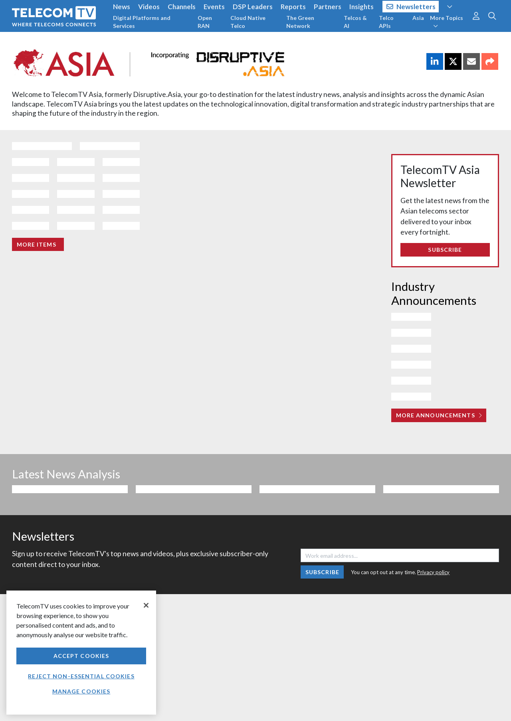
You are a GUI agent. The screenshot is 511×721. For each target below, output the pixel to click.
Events (214, 6)
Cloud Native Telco (247, 21)
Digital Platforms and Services (141, 21)
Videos (149, 6)
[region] (81, 653)
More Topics (446, 21)
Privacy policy (433, 572)
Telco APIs (386, 21)
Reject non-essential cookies (81, 676)
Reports (293, 6)
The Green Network (300, 21)
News (121, 6)
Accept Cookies (81, 655)
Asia (418, 17)
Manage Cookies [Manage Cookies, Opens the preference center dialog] (81, 691)
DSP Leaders (253, 6)
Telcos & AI (355, 21)
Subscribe (445, 249)
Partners (327, 6)
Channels (182, 6)
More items (36, 244)
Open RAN (205, 21)
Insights (361, 6)
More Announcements (439, 415)
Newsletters (411, 6)
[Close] (146, 605)
